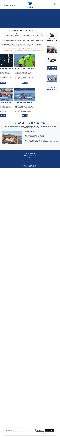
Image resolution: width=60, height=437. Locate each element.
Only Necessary (40, 430)
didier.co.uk (33, 166)
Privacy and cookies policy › (12, 432)
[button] (29, 27)
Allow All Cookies (49, 430)
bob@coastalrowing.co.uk (31, 155)
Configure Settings (45, 433)
